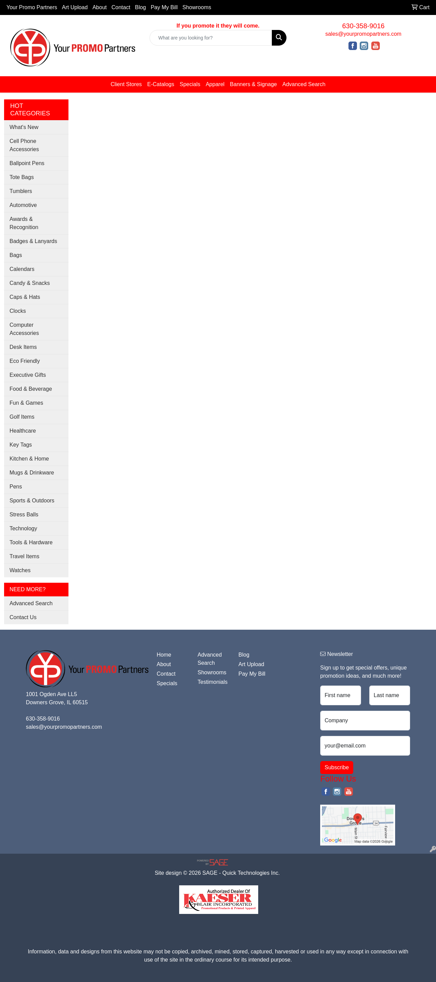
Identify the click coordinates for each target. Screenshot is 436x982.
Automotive (23, 205)
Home (164, 655)
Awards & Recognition (24, 223)
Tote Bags (22, 177)
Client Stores (126, 84)
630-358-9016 (363, 26)
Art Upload (75, 7)
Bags (16, 255)
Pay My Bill (164, 7)
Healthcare (23, 431)
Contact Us (23, 617)
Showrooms (197, 7)
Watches (20, 570)
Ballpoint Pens (27, 163)
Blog (140, 7)
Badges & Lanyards (33, 241)
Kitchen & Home (29, 459)
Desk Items (23, 347)
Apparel (215, 84)
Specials (190, 84)
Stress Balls (24, 514)
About (99, 7)
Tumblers (21, 191)
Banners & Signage (253, 84)
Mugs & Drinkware (32, 473)
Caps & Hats (25, 297)
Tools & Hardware (31, 542)
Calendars (22, 269)
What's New (24, 127)
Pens (16, 486)
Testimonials (213, 682)
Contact (120, 7)
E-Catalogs (160, 84)
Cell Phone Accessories (24, 145)
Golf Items (22, 417)
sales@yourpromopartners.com (363, 34)
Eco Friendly (25, 361)
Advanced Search (303, 84)
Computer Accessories (24, 329)
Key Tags (21, 445)
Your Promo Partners (31, 7)
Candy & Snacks (30, 283)
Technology (23, 528)
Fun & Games (26, 403)
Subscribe (337, 767)
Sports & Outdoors (32, 500)
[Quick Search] (211, 38)
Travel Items (24, 556)
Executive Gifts (28, 375)
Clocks (18, 311)
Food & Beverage (31, 389)
